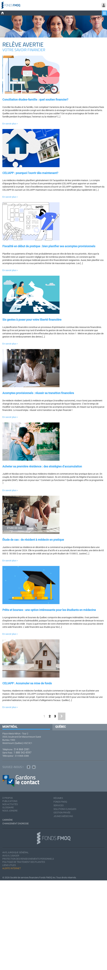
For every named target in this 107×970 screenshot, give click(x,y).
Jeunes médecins (63, 816)
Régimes (58, 798)
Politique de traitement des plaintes (23, 862)
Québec (60, 726)
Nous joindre (10, 810)
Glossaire (8, 807)
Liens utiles (9, 865)
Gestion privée (62, 812)
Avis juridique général (15, 852)
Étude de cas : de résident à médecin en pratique (33, 539)
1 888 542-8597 (22, 752)
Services (59, 805)
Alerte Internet (11, 868)
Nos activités (10, 804)
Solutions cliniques (65, 809)
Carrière (7, 820)
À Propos (7, 798)
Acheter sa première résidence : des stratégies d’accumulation (42, 466)
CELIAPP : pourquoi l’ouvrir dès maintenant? (30, 173)
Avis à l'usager (10, 855)
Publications (9, 801)
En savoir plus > (10, 123)
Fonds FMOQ (60, 801)
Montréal (9, 726)
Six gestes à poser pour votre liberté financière (31, 319)
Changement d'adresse (15, 823)
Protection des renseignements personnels (28, 859)
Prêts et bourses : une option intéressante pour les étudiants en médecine (49, 610)
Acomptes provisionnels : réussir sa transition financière (38, 393)
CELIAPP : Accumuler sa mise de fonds (27, 683)
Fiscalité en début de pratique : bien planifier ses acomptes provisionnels (48, 246)
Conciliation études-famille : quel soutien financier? (35, 99)
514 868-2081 (22, 749)
